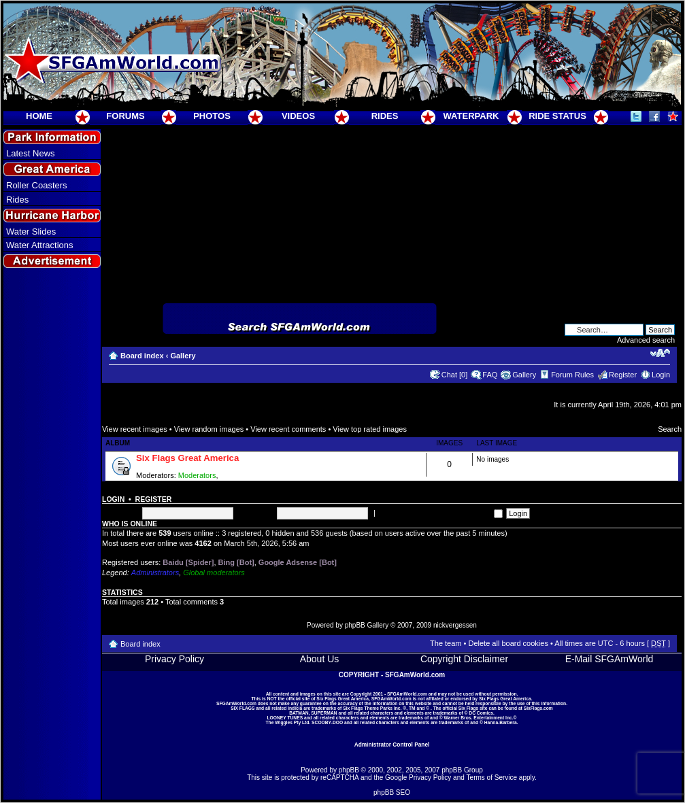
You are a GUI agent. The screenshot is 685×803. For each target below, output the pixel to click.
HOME (39, 116)
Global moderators (214, 572)
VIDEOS (298, 116)
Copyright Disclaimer (464, 658)
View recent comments (288, 429)
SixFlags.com (538, 708)
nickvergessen (455, 625)
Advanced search (646, 340)
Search (670, 429)
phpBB (349, 770)
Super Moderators (250, 475)
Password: (256, 513)
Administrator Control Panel (392, 744)
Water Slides (31, 231)
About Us (319, 658)
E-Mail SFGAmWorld (609, 658)
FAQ (489, 375)
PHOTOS (212, 116)
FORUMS (125, 116)
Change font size (660, 353)
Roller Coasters (36, 185)
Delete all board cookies (508, 643)
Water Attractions (39, 245)
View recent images (134, 429)
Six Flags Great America (187, 458)
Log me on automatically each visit (440, 513)
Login (661, 375)
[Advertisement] (52, 517)
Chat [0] (454, 375)
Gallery (182, 356)
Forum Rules (572, 375)
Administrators (155, 572)
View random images (209, 429)
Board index (142, 356)
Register (623, 375)
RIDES (385, 116)
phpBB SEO (391, 792)
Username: (120, 513)
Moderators (197, 475)
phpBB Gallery (366, 625)
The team (445, 643)
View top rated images (370, 429)
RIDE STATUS (557, 116)
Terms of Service (492, 777)
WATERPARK (471, 116)
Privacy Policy (174, 658)
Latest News (30, 153)
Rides (17, 199)
